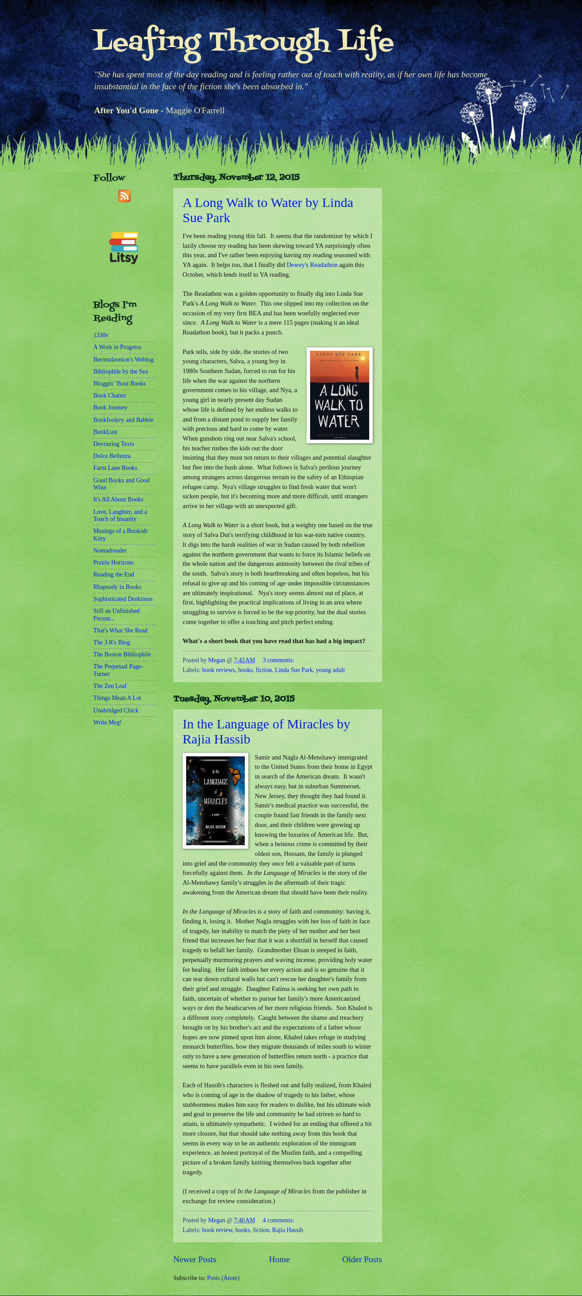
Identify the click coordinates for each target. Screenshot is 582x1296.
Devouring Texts (113, 444)
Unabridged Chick (116, 710)
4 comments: (278, 1220)
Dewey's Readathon (312, 264)
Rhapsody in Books (117, 587)
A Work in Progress (117, 347)
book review (217, 1230)
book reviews (218, 670)
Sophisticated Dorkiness (123, 599)
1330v (101, 335)
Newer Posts (194, 1259)
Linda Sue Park (294, 670)
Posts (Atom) (223, 1278)
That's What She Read (120, 630)
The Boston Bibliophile (122, 654)
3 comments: (278, 660)
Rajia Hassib (287, 1230)
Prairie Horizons (113, 562)
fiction (264, 670)
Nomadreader (110, 550)
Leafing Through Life (243, 43)
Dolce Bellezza (112, 456)
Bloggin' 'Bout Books (119, 383)
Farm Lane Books (115, 468)
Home (279, 1259)
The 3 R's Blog (111, 642)
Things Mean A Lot (117, 698)
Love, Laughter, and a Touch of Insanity (120, 516)
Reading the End (113, 574)
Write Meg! (107, 722)
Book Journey (110, 407)
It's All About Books (118, 499)
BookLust (105, 432)
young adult (330, 670)
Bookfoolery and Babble (123, 420)
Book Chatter (109, 395)
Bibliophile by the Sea (120, 371)
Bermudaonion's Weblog (123, 359)
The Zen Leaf (110, 686)
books (245, 670)
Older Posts (362, 1259)
